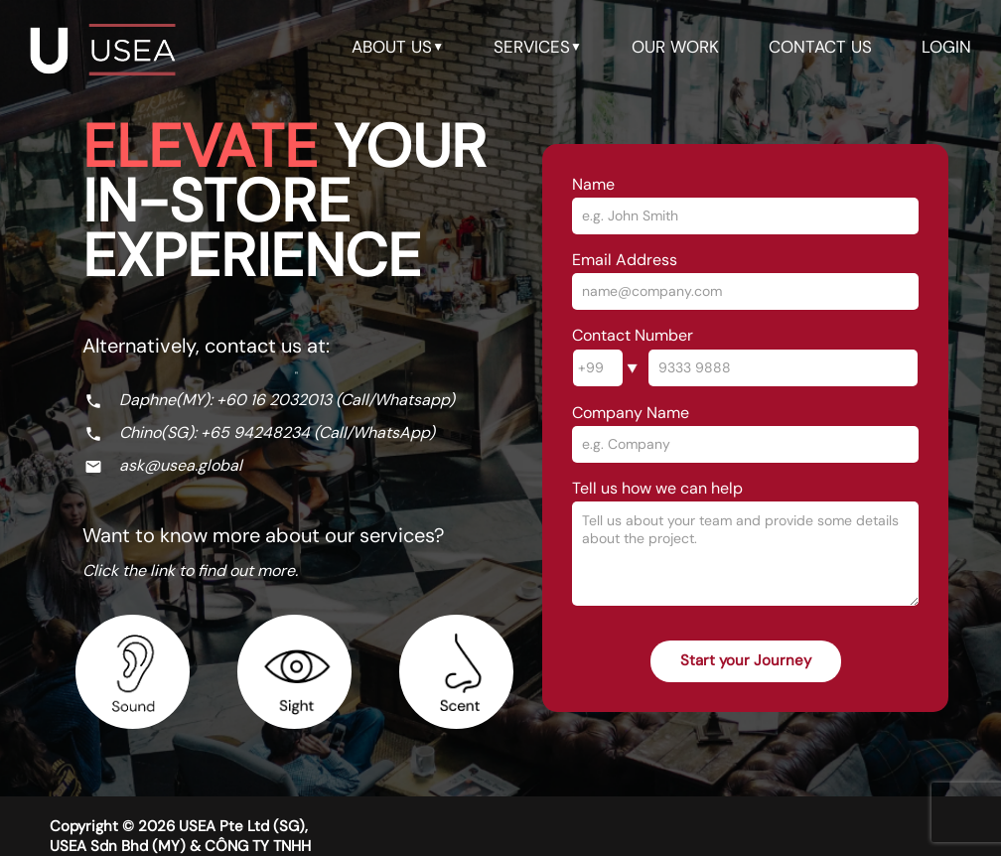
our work (675, 47)
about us (398, 47)
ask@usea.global (180, 465)
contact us (820, 47)
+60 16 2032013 (274, 399)
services (538, 47)
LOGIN (946, 47)
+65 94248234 (255, 432)
